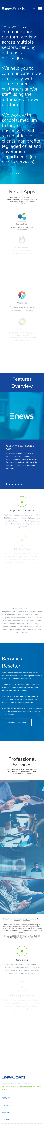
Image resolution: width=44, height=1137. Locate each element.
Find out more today (16, 722)
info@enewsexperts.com (27, 1087)
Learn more (13, 173)
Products (6, 1098)
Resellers (6, 1112)
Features (6, 1105)
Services (5, 1120)
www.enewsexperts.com (10, 1087)
